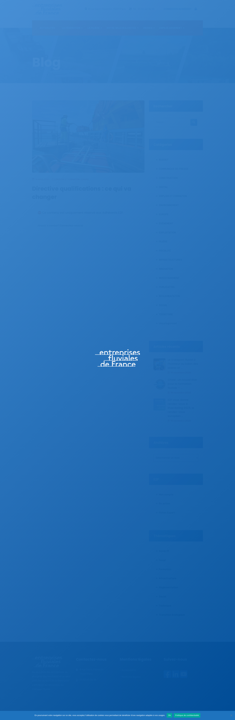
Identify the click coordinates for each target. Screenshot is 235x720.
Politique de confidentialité (187, 715)
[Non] (231, 715)
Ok (169, 715)
